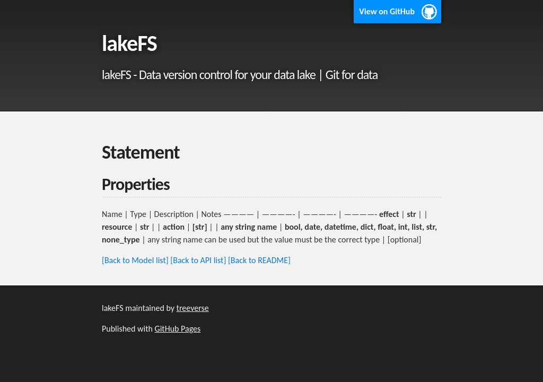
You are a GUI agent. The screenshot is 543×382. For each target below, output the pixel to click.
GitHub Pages (178, 329)
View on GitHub (387, 11)
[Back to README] (259, 260)
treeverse (193, 308)
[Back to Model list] (135, 260)
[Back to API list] (198, 260)
